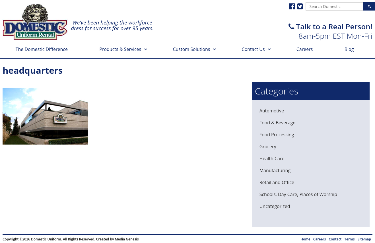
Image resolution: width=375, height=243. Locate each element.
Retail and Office (276, 182)
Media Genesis (127, 239)
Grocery (267, 146)
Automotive (271, 111)
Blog (349, 49)
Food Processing (276, 134)
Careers (304, 49)
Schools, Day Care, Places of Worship (298, 194)
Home (305, 239)
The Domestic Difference (42, 49)
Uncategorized (274, 206)
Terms (349, 239)
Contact (335, 239)
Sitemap (364, 239)
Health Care (272, 158)
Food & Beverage (277, 123)
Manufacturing (274, 170)
